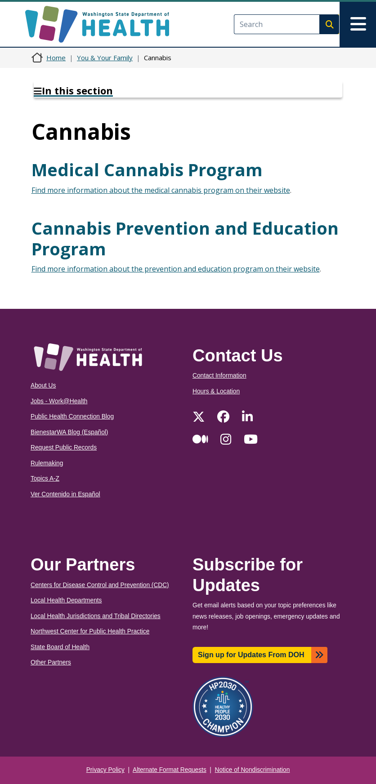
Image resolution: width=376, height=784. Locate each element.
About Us (43, 385)
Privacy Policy (105, 769)
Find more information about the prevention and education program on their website (175, 269)
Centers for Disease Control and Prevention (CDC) (100, 585)
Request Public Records (64, 447)
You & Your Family (105, 57)
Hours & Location (216, 391)
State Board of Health (60, 647)
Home (56, 57)
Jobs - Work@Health (59, 401)
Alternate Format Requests (169, 769)
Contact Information (219, 375)
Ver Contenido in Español (65, 494)
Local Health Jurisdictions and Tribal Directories (96, 616)
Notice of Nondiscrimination (252, 769)
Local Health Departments (66, 600)
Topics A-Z (45, 478)
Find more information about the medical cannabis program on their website (160, 190)
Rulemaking (47, 463)
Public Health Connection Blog (72, 416)
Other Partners (51, 662)
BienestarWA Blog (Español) (69, 432)
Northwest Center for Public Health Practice (90, 631)
